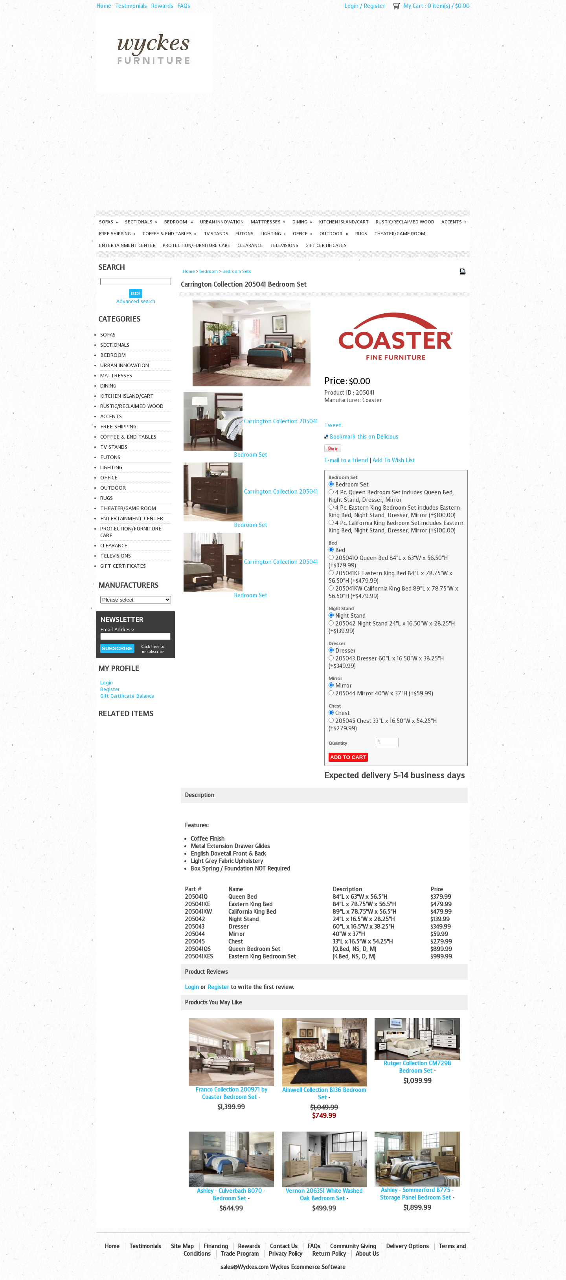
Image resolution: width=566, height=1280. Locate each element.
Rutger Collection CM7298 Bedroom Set (417, 1067)
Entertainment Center (127, 245)
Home (103, 6)
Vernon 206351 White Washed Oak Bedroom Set (324, 1194)
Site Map (182, 1246)
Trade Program (240, 1254)
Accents (454, 222)
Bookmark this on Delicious (364, 437)
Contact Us (284, 1246)
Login (351, 6)
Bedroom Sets (236, 271)
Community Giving (353, 1246)
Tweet (332, 425)
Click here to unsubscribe (152, 649)
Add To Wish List (394, 460)
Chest (335, 706)
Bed (333, 543)
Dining (302, 222)
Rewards (162, 6)
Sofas (108, 222)
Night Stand (341, 608)
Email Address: (117, 629)
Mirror (335, 678)
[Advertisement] (283, 152)
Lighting (273, 233)
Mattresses (268, 222)
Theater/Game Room (399, 233)
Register (374, 6)
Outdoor (334, 233)
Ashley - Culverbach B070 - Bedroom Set (231, 1194)
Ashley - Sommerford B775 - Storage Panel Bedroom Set (417, 1194)
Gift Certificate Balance (127, 696)
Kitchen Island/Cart (344, 222)
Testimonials (131, 6)
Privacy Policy (285, 1254)
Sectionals (141, 222)
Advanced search (135, 301)
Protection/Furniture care (196, 245)
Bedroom (178, 222)
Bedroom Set (343, 477)
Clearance (250, 245)
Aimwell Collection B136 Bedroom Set (324, 1093)
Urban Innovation (222, 222)
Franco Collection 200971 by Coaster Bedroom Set (231, 1093)
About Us (367, 1254)
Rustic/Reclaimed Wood (405, 222)
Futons (244, 233)
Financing (216, 1246)
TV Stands (216, 233)
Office (302, 233)
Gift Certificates (326, 245)
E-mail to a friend (346, 460)
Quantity (338, 743)
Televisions (284, 245)
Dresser (337, 643)
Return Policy (329, 1254)
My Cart (413, 6)
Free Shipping (117, 233)
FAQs (183, 6)
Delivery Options (407, 1246)
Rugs (361, 233)
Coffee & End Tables (170, 233)
